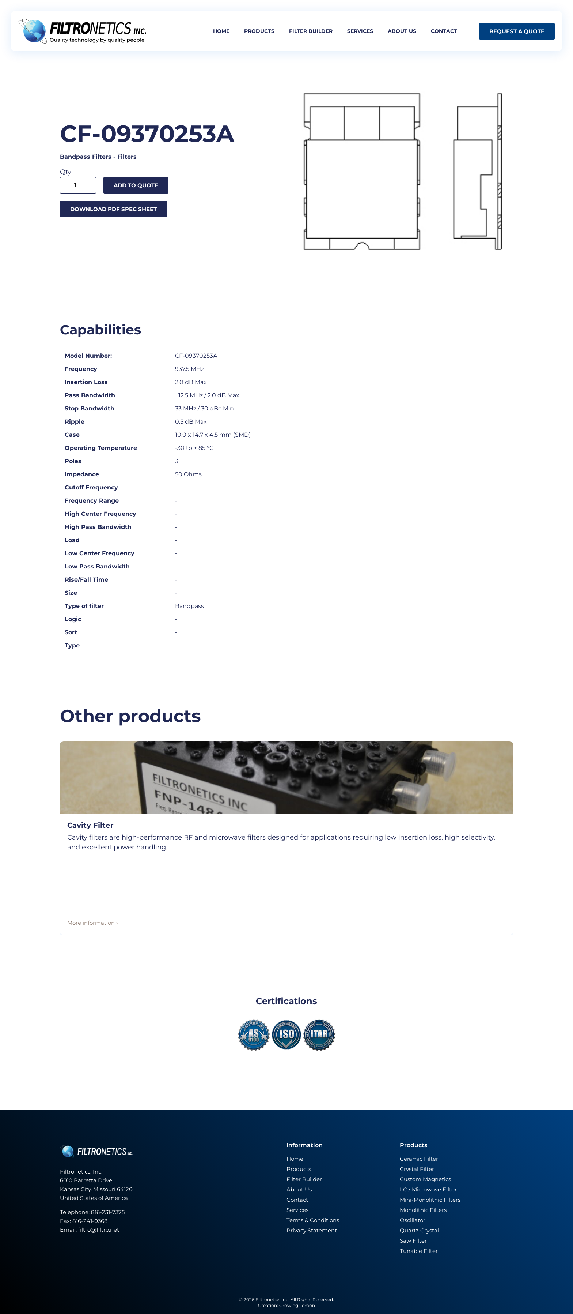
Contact (444, 31)
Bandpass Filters (85, 156)
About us (402, 31)
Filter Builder (304, 1179)
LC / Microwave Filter (428, 1189)
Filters (127, 156)
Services (360, 31)
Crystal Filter (417, 1168)
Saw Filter (413, 1240)
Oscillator (412, 1220)
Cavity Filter (90, 825)
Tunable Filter (419, 1250)
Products (259, 31)
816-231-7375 (108, 1212)
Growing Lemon (297, 1305)
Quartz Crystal (419, 1230)
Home (221, 31)
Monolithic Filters (423, 1209)
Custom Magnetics (425, 1179)
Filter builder (311, 31)
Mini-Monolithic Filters (430, 1199)
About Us (299, 1189)
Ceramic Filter (419, 1158)
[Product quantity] (78, 185)
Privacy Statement (311, 1230)
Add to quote (136, 185)
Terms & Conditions (312, 1220)
